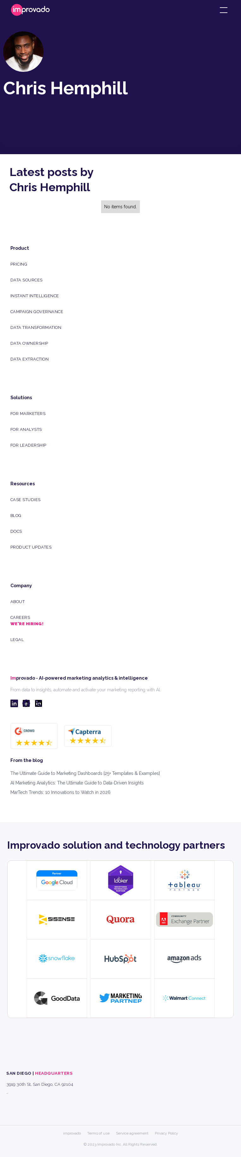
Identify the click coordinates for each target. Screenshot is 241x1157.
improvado (72, 1133)
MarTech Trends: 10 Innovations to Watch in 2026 (60, 792)
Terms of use (98, 1133)
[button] (222, 10)
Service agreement (132, 1133)
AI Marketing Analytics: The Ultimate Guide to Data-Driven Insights (77, 782)
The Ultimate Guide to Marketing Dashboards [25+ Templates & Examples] (85, 773)
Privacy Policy (166, 1133)
